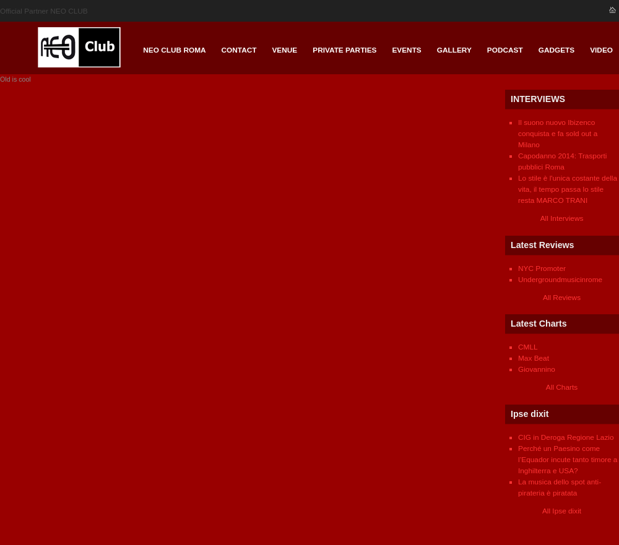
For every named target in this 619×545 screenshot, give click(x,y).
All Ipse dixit (561, 511)
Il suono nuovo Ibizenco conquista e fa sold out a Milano (557, 133)
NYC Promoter (542, 268)
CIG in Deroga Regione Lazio (566, 437)
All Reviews (562, 297)
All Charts (562, 387)
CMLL (528, 347)
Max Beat (533, 358)
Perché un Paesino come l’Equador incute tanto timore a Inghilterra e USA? (567, 459)
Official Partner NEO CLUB (44, 11)
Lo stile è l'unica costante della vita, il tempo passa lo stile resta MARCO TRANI (567, 189)
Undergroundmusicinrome (560, 279)
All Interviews (562, 218)
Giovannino (536, 369)
